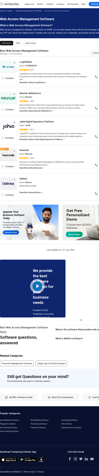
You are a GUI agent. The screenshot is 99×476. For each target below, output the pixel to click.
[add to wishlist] (14, 62)
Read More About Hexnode (32, 168)
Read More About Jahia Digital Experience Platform (42, 139)
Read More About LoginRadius (33, 82)
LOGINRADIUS (31, 65)
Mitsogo (28, 154)
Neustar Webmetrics (30, 93)
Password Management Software (17, 363)
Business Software (6, 11)
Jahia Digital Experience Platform (36, 121)
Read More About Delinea (31, 192)
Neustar (28, 97)
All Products (6, 43)
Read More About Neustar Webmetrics (36, 111)
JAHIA (28, 125)
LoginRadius (25, 62)
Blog (84, 4)
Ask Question (73, 4)
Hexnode (24, 150)
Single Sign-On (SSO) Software (51, 363)
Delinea (23, 178)
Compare (60, 4)
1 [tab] (81, 319)
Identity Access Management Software (29, 11)
